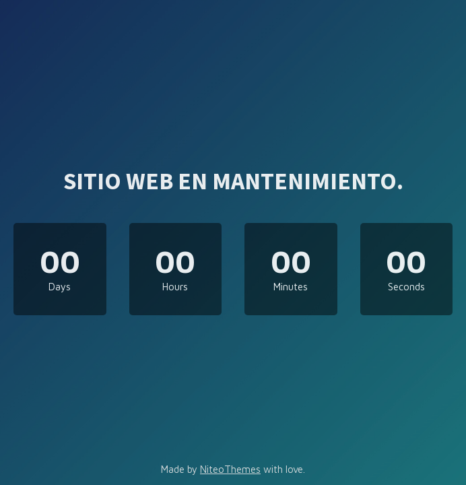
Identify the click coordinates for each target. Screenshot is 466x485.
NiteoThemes (230, 469)
